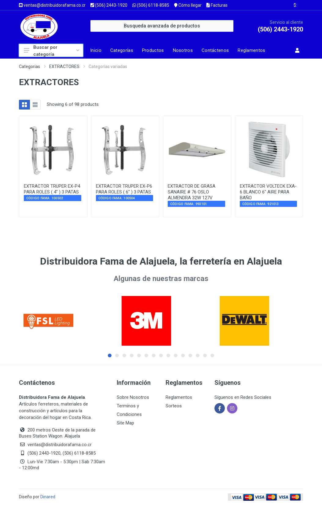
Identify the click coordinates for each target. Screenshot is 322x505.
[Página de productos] (154, 50)
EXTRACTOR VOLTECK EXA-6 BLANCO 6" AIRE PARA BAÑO (268, 191)
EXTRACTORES (64, 66)
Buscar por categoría (51, 51)
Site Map (125, 423)
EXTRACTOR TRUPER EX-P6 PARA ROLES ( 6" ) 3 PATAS (124, 189)
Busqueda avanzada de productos (162, 26)
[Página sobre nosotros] (184, 50)
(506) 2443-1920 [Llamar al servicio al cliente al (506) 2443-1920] (280, 29)
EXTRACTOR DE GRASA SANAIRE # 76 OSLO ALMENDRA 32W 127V (191, 191)
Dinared (47, 496)
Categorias (29, 66)
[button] (253, 50)
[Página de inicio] (97, 50)
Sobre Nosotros (133, 397)
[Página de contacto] (217, 50)
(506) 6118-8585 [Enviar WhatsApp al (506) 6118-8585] (150, 5)
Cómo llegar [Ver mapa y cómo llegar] (188, 5)
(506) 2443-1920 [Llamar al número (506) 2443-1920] (108, 5)
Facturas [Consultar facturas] (217, 5)
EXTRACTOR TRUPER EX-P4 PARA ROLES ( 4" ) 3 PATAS (52, 189)
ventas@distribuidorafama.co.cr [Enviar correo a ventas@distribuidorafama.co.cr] (52, 5)
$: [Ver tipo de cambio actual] (295, 5)
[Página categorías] (123, 50)
